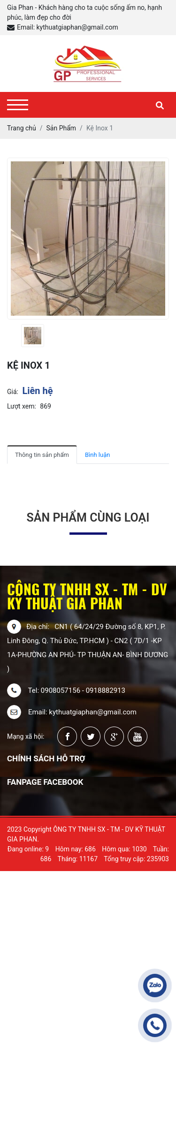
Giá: (12, 391)
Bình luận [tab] (97, 454)
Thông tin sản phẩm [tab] (42, 454)
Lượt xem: (21, 406)
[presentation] (13, 335)
